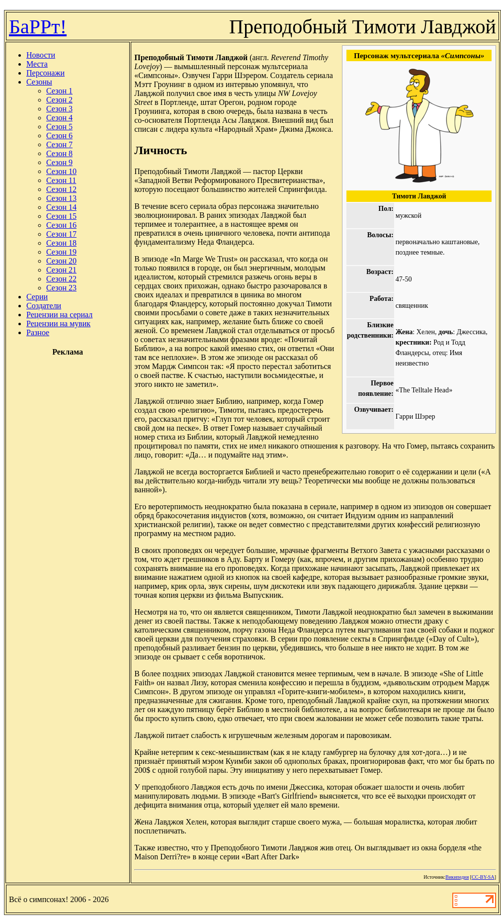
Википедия (457, 877)
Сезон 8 (59, 153)
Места (37, 64)
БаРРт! (38, 26)
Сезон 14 (61, 207)
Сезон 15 (61, 216)
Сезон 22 (61, 279)
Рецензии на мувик (58, 323)
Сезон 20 (61, 261)
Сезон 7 (59, 144)
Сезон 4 (59, 117)
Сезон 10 (61, 171)
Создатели (43, 305)
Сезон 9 (59, 162)
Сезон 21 (61, 270)
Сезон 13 (61, 198)
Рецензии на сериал (59, 314)
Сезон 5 (59, 126)
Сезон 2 (59, 99)
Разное (37, 332)
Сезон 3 (59, 108)
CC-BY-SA (483, 877)
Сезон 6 (59, 135)
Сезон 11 (61, 180)
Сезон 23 (61, 287)
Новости (40, 55)
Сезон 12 (61, 189)
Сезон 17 (61, 234)
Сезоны (39, 82)
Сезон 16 (61, 225)
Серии (37, 296)
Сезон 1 (59, 91)
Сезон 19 (61, 252)
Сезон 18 (61, 243)
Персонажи (45, 73)
